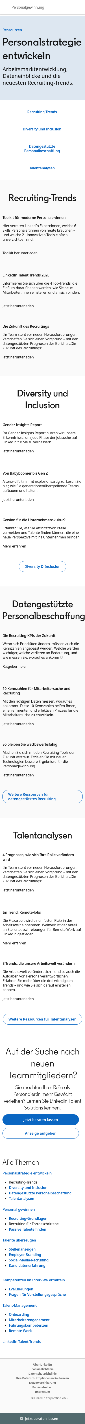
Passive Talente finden (27, 1229)
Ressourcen (12, 29)
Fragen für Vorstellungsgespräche (37, 1294)
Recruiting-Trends (42, 111)
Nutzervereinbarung (42, 1383)
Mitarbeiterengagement (29, 1319)
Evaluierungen (21, 1289)
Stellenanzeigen (22, 1249)
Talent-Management (19, 1305)
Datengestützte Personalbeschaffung (42, 148)
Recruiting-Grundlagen (28, 1218)
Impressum (42, 1392)
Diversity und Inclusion (42, 129)
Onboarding (19, 1314)
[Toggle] (77, 1418)
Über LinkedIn (42, 1364)
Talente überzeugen (19, 1240)
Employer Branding (25, 1254)
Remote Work (20, 1330)
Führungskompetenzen (28, 1325)
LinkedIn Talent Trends (21, 1341)
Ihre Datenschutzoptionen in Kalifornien (42, 1378)
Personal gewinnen (18, 1209)
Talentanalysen (42, 168)
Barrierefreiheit (42, 1387)
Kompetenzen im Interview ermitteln (33, 1280)
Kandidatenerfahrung (27, 1265)
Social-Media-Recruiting (28, 1260)
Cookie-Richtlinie (42, 1369)
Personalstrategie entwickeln (27, 1173)
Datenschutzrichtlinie (42, 1374)
